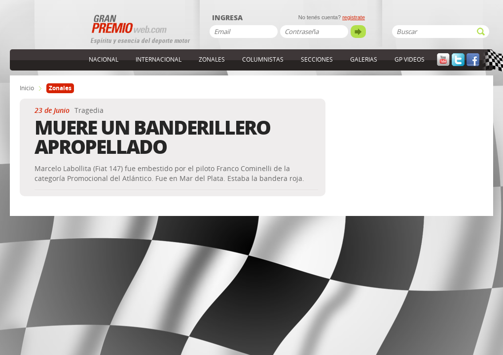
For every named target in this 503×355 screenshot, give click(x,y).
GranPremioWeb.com (49, 33)
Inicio (27, 88)
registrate (353, 17)
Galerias (363, 59)
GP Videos (410, 59)
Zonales (212, 59)
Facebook (473, 60)
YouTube (443, 60)
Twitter (458, 60)
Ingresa (227, 18)
